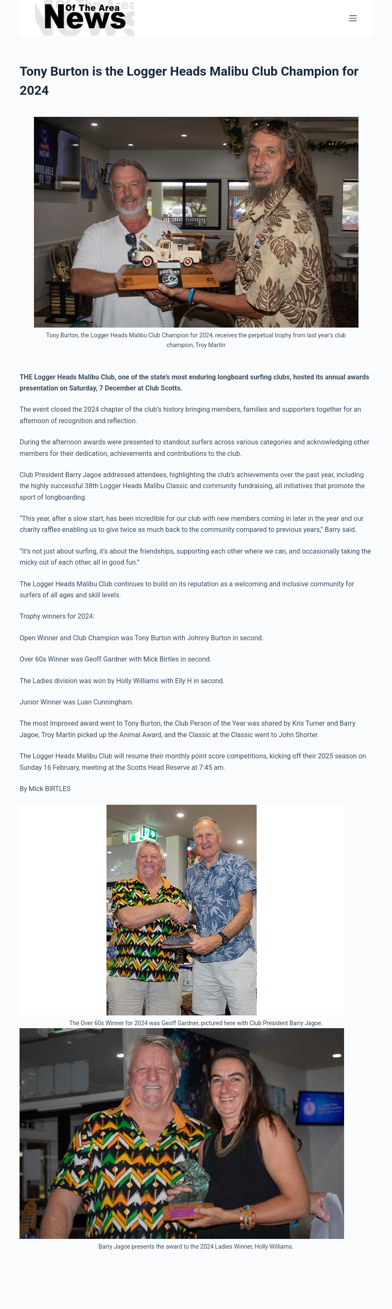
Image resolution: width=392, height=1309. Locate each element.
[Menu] (353, 18)
